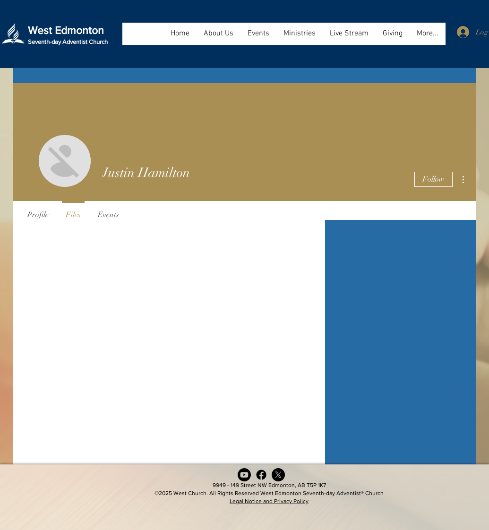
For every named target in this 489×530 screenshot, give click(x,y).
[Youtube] (244, 474)
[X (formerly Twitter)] (278, 474)
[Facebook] (261, 474)
